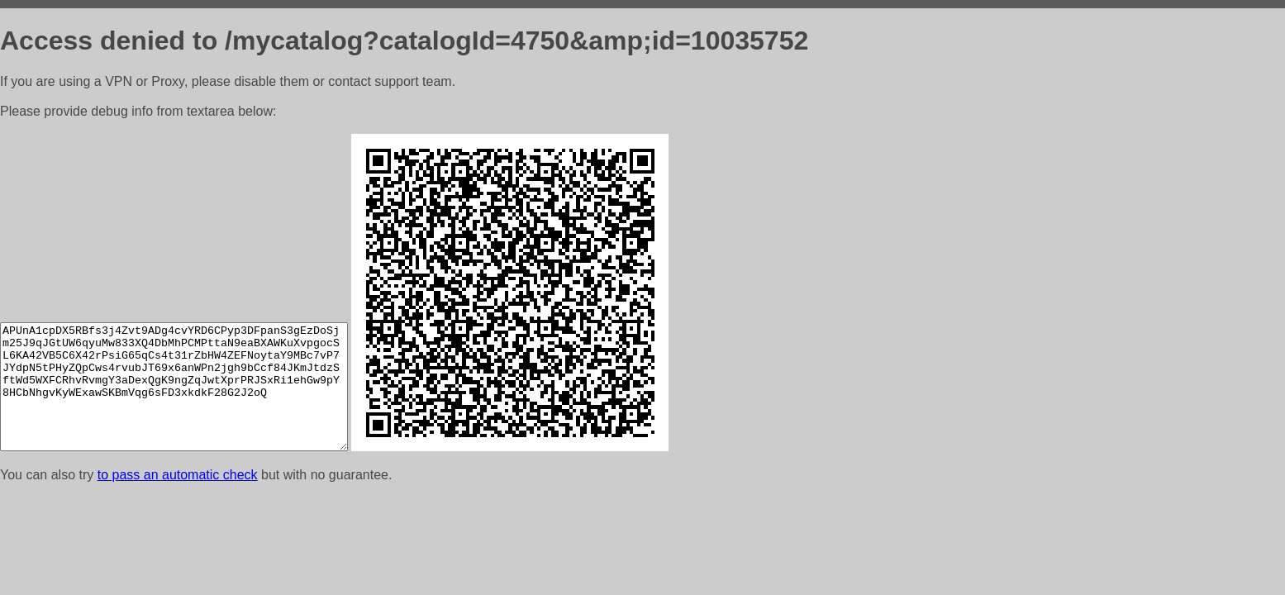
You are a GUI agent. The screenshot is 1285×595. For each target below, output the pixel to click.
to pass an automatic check (178, 475)
